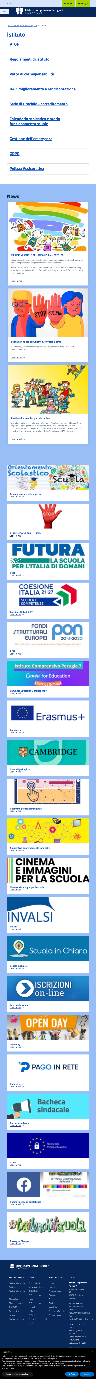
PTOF (14, 44)
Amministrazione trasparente (16, 1314)
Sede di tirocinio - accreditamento (39, 104)
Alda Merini (33, 1292)
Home (51, 1285)
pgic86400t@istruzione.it (79, 1314)
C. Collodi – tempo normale (36, 1306)
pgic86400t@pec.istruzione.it (81, 1320)
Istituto (52, 1289)
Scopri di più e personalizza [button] (17, 1374)
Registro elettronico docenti (17, 1294)
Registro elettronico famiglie (17, 1287)
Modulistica (53, 1308)
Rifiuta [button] (72, 1374)
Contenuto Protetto (57, 1312)
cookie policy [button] (52, 1358)
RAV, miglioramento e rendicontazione (43, 89)
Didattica (52, 1296)
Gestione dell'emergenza (31, 139)
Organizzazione (55, 1292)
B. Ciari (31, 1316)
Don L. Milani (34, 1285)
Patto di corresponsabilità (32, 74)
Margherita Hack (36, 1289)
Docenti (52, 1300)
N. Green (32, 1312)
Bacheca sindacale (16, 1320)
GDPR (15, 153)
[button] (93, 1352)
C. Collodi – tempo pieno (36, 1298)
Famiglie (52, 1304)
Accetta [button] (87, 1374)
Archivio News (55, 1316)
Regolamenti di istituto (29, 59)
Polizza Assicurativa (27, 168)
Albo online (13, 1300)
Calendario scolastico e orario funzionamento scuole (35, 121)
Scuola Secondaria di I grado (38, 1322)
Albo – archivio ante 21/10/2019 (17, 1306)
